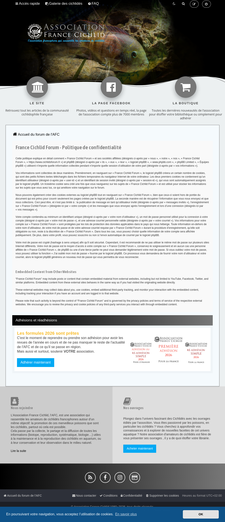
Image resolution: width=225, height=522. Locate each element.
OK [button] (201, 514)
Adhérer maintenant (35, 362)
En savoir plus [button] (126, 514)
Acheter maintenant (140, 448)
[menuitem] (63, 3)
